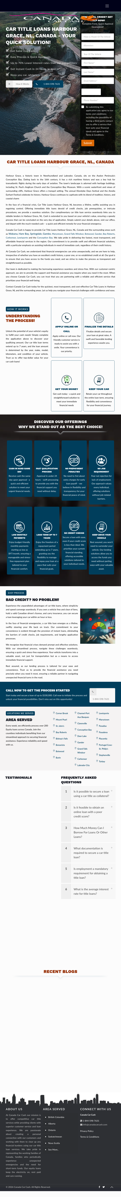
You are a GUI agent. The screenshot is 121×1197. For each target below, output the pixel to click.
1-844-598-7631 (90, 1126)
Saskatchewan (55, 1142)
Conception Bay (45, 237)
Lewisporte (22, 237)
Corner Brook (62, 713)
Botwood (89, 233)
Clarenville (82, 723)
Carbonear (11, 237)
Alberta (51, 1129)
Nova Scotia (54, 1149)
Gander (98, 233)
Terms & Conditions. (95, 135)
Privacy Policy (86, 1137)
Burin (58, 757)
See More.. (53, 1155)
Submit (88, 143)
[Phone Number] (97, 100)
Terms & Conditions (89, 1142)
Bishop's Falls (62, 738)
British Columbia (56, 1123)
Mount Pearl (61, 719)
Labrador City (83, 765)
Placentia (103, 738)
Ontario (52, 1136)
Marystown (57, 233)
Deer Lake (81, 736)
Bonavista (60, 745)
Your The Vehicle (89, 86)
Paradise (103, 726)
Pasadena (103, 732)
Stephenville (104, 755)
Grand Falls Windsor (74, 233)
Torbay (102, 761)
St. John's (60, 726)
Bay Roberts (109, 233)
